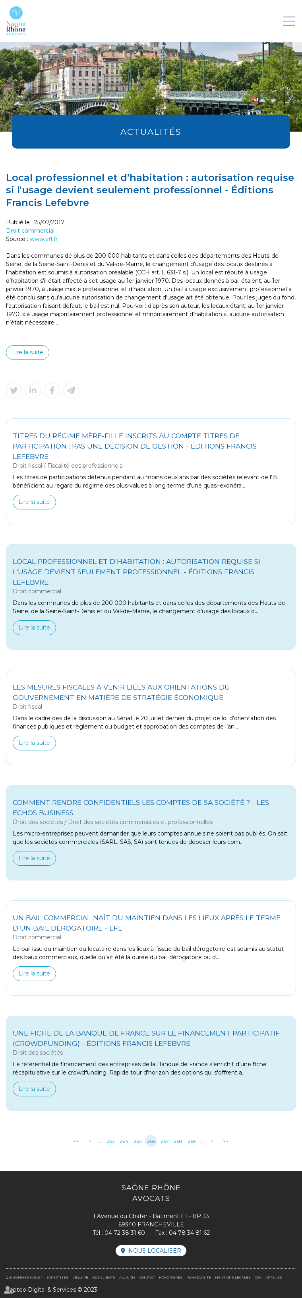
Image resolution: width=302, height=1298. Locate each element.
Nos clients (103, 1277)
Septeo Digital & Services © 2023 (51, 1289)
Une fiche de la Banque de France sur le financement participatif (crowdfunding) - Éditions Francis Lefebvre (146, 1038)
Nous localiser (154, 1250)
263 (110, 1141)
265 (137, 1141)
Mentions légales (233, 1277)
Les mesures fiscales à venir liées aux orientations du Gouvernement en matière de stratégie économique (121, 692)
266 (151, 1141)
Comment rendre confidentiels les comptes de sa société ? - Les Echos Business (141, 807)
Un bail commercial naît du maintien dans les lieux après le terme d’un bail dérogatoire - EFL (147, 922)
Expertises (57, 1277)
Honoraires (170, 1277)
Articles (273, 1277)
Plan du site (198, 1277)
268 (178, 1141)
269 (192, 1141)
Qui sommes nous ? (24, 1277)
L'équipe (80, 1277)
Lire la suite (27, 352)
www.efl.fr (44, 239)
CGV (258, 1277)
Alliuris (127, 1277)
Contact (147, 1277)
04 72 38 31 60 (125, 1232)
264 (124, 1141)
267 (165, 1141)
